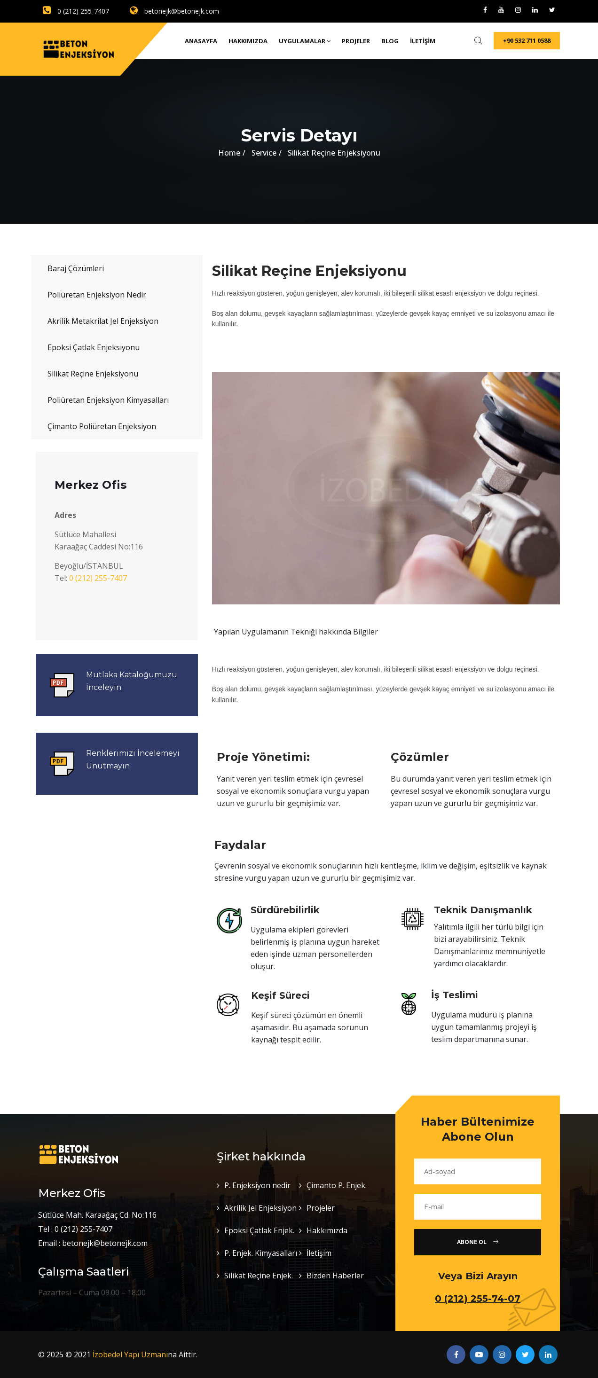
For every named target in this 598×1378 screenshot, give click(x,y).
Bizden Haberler (335, 1275)
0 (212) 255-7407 (76, 11)
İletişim (422, 41)
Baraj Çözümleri (75, 268)
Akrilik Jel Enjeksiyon (260, 1208)
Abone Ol (477, 1242)
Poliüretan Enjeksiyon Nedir (96, 295)
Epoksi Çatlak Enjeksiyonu (93, 347)
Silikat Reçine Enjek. (258, 1275)
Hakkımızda (248, 41)
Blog (390, 41)
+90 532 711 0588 (527, 40)
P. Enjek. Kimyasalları (260, 1253)
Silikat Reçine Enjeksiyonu (92, 373)
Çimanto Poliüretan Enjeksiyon (101, 426)
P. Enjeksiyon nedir (257, 1185)
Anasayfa (201, 41)
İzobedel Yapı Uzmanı (130, 1354)
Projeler (356, 41)
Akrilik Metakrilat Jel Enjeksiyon (102, 321)
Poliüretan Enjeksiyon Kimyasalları (108, 400)
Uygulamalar (304, 41)
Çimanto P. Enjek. (337, 1185)
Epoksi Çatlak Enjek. (259, 1230)
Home (229, 153)
